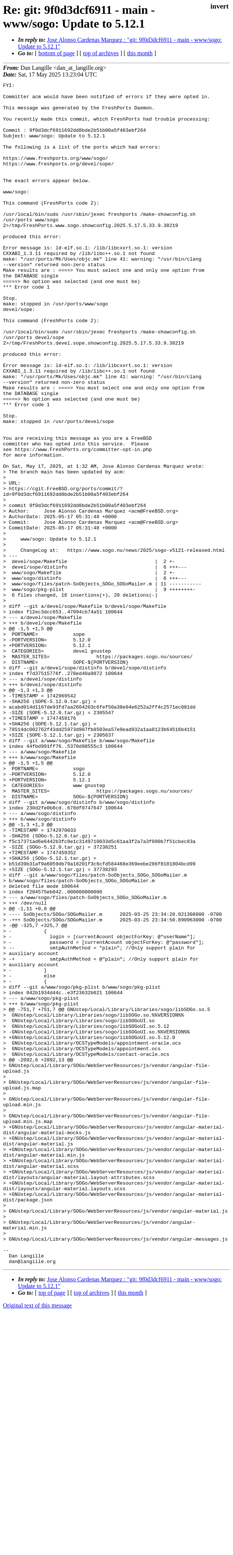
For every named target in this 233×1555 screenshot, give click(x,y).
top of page (52, 1529)
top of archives (101, 53)
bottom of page (57, 53)
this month (140, 53)
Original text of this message (37, 1542)
